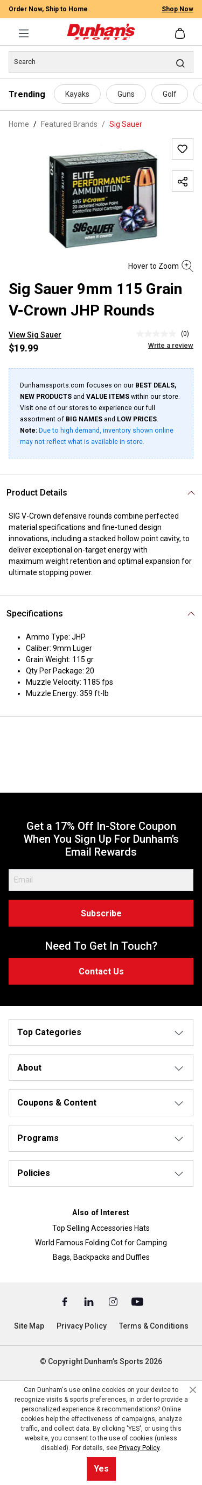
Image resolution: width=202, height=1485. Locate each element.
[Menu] (24, 33)
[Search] (101, 62)
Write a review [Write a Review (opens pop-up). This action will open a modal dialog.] (170, 345)
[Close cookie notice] (193, 1390)
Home (19, 124)
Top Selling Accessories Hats (101, 1228)
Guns (126, 94)
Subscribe (101, 913)
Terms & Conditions (154, 1326)
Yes (101, 1469)
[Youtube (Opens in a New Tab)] (137, 1301)
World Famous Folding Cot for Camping (101, 1242)
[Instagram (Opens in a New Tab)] (114, 1301)
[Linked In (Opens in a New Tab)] (89, 1301)
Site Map (29, 1326)
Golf (170, 94)
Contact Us (101, 971)
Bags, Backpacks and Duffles (101, 1257)
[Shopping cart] (181, 33)
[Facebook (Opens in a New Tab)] (65, 1301)
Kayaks (77, 94)
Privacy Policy (82, 1326)
